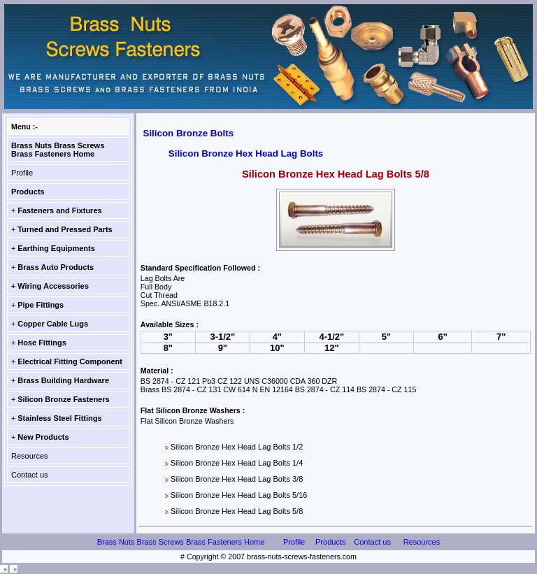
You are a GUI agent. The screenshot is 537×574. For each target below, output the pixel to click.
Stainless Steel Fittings (59, 418)
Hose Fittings (41, 342)
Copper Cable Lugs (52, 324)
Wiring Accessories (53, 286)
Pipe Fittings (40, 305)
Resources (29, 456)
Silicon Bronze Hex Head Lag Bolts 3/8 (237, 479)
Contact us (29, 475)
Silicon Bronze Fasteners (63, 399)
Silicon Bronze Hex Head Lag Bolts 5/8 (237, 511)
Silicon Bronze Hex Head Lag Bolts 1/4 (237, 463)
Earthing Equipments (56, 248)
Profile (22, 172)
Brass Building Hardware (63, 380)
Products (28, 191)
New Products (43, 437)
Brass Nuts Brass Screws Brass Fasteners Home (57, 149)
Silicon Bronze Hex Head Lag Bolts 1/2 (237, 447)
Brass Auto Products (55, 267)
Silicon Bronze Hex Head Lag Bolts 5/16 (239, 495)
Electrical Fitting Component (69, 361)
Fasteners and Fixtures (59, 210)
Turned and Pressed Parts (65, 229)
